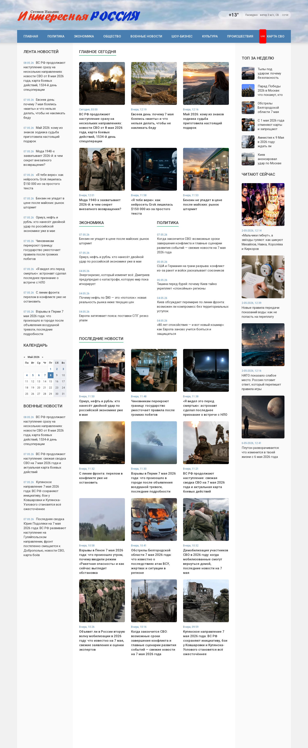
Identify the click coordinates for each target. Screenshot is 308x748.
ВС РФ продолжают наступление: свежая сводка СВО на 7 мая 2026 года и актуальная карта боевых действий (45, 463)
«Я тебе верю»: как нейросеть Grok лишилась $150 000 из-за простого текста (44, 181)
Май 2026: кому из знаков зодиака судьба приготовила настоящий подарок (43, 134)
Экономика (84, 36)
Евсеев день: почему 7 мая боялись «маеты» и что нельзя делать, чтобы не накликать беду (44, 109)
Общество (112, 36)
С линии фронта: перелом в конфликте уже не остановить (45, 297)
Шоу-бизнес (182, 36)
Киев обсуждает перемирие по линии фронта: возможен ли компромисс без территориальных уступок (193, 304)
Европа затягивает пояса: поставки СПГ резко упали (115, 316)
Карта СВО (275, 36)
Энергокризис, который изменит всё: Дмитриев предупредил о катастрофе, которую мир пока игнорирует (115, 277)
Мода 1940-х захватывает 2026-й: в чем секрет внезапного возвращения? (43, 158)
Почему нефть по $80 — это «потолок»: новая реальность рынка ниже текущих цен (115, 298)
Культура (210, 36)
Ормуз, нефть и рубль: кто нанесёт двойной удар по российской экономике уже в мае (44, 224)
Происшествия (240, 36)
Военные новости (146, 36)
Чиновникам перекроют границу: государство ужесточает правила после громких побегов (42, 250)
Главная (31, 36)
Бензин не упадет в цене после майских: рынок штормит (44, 202)
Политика (55, 36)
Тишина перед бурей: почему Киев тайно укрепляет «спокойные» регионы (193, 284)
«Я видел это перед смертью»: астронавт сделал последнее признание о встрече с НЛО (45, 275)
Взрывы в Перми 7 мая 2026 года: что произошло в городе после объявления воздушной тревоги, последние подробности (44, 323)
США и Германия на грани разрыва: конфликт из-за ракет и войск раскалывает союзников (193, 266)
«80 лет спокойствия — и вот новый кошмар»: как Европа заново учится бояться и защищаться (193, 327)
